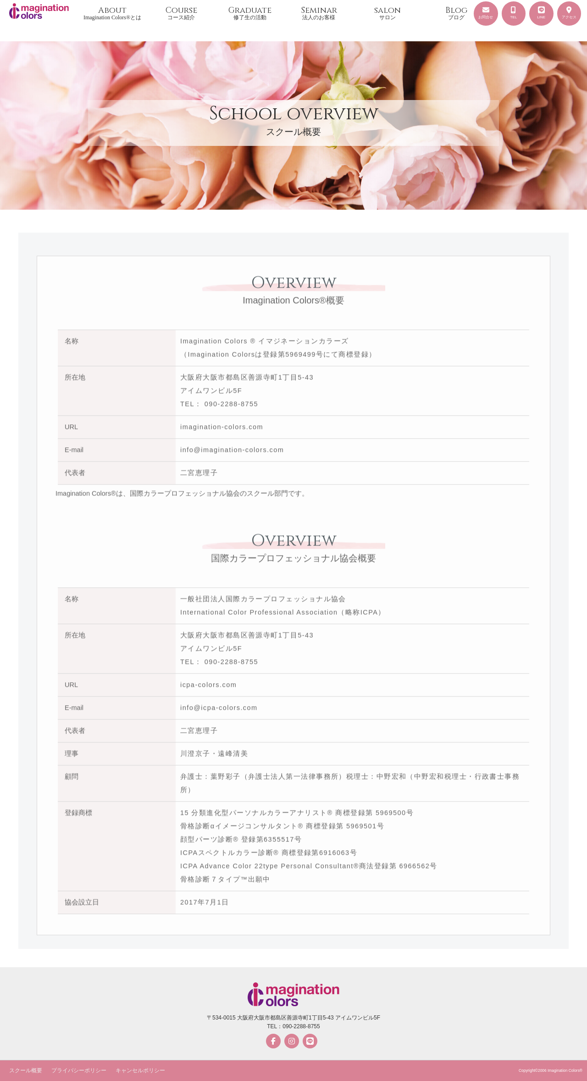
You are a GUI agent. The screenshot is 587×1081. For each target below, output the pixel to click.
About (112, 13)
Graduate (250, 13)
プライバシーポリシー (78, 1070)
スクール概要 (25, 1070)
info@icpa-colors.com (219, 710)
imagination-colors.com (221, 429)
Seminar (319, 13)
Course (181, 13)
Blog (456, 13)
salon (387, 13)
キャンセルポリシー (140, 1070)
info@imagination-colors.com (232, 452)
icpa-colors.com (208, 687)
